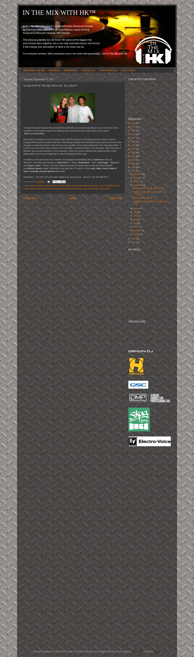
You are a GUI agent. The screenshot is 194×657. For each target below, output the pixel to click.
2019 (133, 149)
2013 (133, 171)
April (136, 223)
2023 (133, 134)
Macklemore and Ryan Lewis (65, 189)
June (136, 216)
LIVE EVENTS (128, 70)
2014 (133, 167)
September (138, 185)
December (138, 174)
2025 (133, 127)
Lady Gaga (41, 189)
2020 (133, 145)
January (137, 234)
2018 (133, 153)
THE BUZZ (54, 70)
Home (73, 198)
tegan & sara (104, 189)
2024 (133, 131)
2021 (133, 142)
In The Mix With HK (107, 186)
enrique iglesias (64, 186)
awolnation (39, 186)
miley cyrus (82, 189)
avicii (32, 186)
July (135, 212)
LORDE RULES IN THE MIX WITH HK (149, 188)
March (136, 227)
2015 (133, 164)
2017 (133, 156)
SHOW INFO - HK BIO (34, 70)
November (138, 178)
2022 (133, 138)
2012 (133, 239)
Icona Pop (94, 186)
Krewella (32, 189)
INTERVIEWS (70, 70)
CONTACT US (88, 70)
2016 (133, 160)
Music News (93, 189)
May (136, 219)
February (138, 230)
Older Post (116, 198)
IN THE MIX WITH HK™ (59, 12)
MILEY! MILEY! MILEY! (142, 198)
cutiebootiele (137, 651)
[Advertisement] (139, 493)
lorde (49, 189)
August (137, 208)
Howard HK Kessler (80, 186)
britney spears (51, 186)
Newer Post (30, 198)
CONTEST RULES (108, 70)
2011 (133, 242)
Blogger (157, 651)
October (137, 181)
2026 (133, 123)
